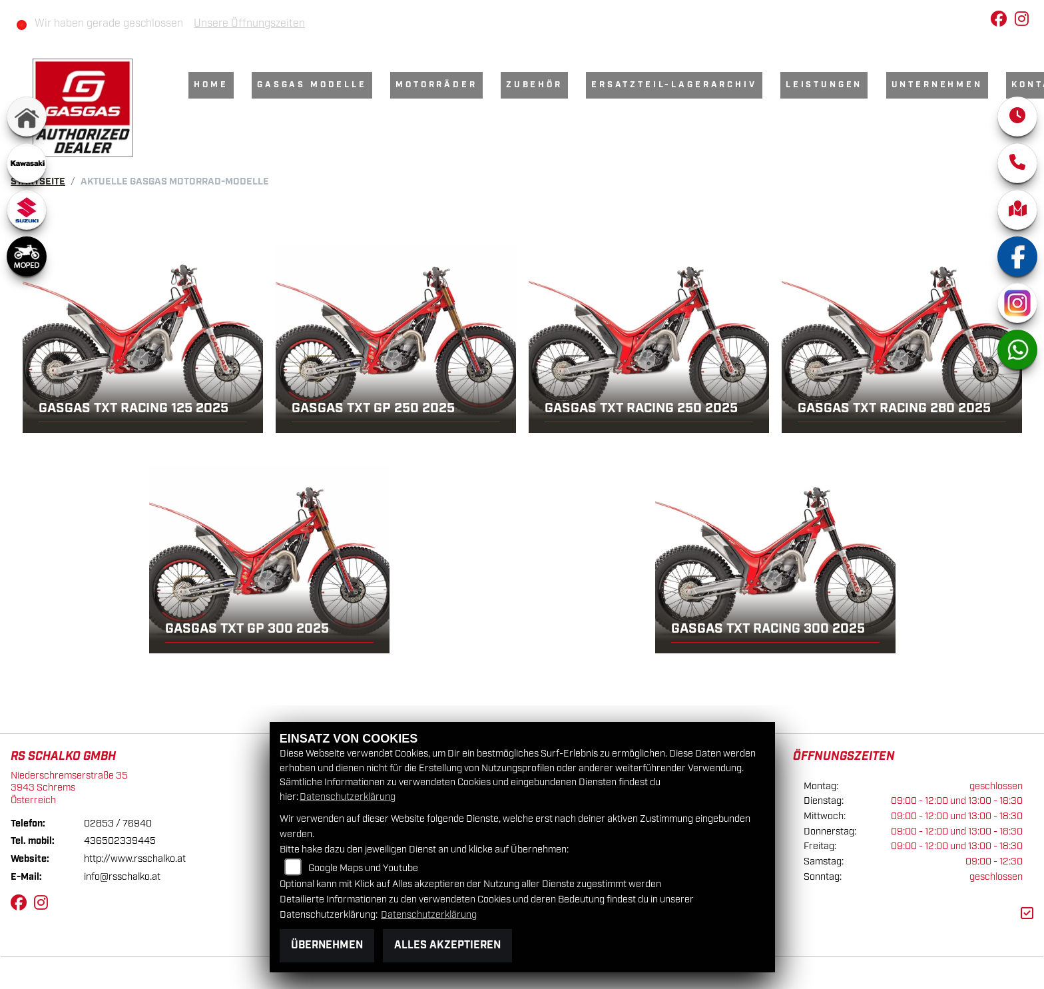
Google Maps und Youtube (363, 868)
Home (211, 85)
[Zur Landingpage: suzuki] (27, 210)
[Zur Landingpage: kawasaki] (27, 163)
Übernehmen (327, 945)
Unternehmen (937, 85)
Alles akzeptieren (447, 945)
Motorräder (436, 85)
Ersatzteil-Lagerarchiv (673, 85)
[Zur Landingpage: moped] (27, 256)
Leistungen (824, 85)
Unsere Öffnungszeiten (249, 24)
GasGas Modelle (312, 85)
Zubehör (534, 85)
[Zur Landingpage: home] (27, 117)
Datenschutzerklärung (347, 797)
